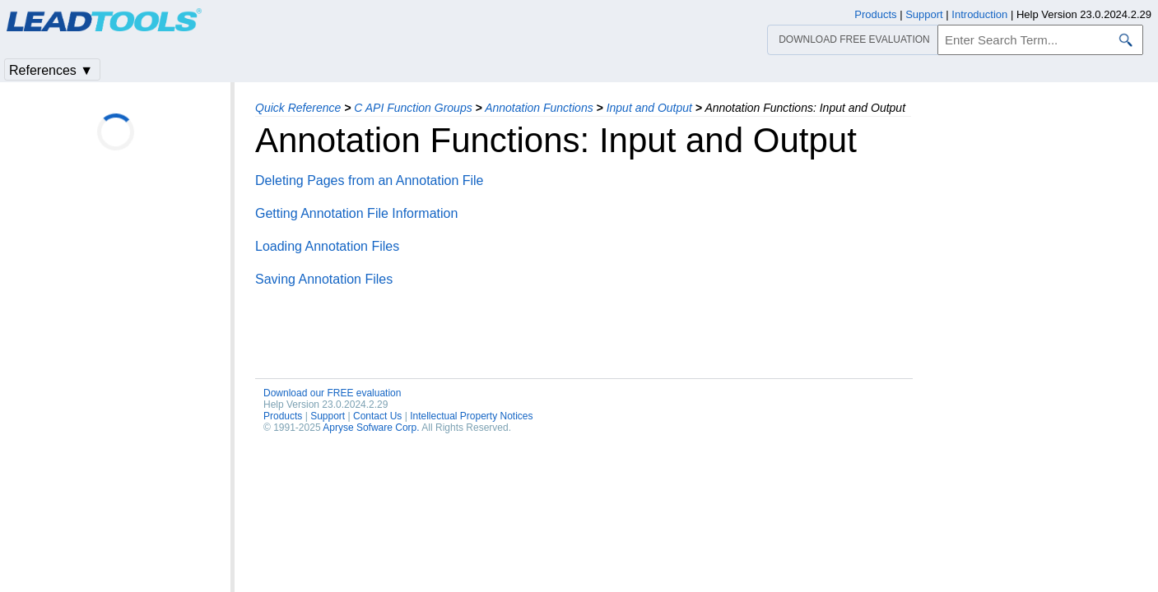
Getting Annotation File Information (356, 213)
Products (282, 416)
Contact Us (377, 416)
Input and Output (649, 107)
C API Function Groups (413, 107)
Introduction (979, 14)
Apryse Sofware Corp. (371, 427)
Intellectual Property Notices (471, 416)
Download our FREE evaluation (332, 393)
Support (327, 416)
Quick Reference (298, 107)
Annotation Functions (539, 107)
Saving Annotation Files (324, 279)
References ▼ (51, 70)
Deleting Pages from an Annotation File (369, 180)
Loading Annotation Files (327, 246)
